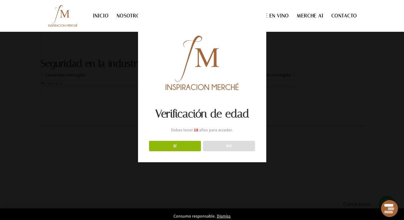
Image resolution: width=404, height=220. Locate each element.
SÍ (175, 145)
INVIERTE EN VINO (267, 16)
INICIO (101, 16)
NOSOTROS (130, 16)
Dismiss (224, 216)
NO (229, 145)
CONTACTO (344, 16)
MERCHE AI (310, 16)
